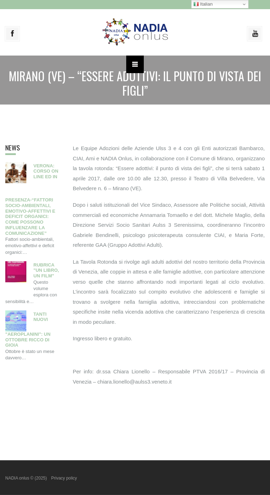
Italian (203, 4)
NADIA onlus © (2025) (26, 478)
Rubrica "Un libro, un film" (46, 270)
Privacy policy (64, 478)
